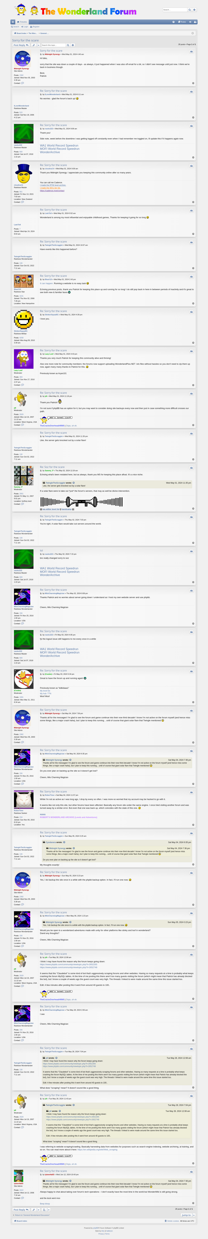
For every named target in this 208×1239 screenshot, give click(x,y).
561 (21, 192)
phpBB (95, 1228)
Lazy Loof (18, 370)
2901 (21, 494)
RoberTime (18, 810)
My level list (45, 691)
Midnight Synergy (21, 69)
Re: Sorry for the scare (53, 90)
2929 (21, 414)
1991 (21, 697)
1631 (21, 296)
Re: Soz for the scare (52, 467)
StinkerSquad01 (20, 331)
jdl (15, 408)
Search (16, 27)
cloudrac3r (18, 185)
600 (21, 152)
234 (21, 817)
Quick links (13, 22)
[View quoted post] (73, 483)
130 (21, 263)
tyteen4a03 (18, 1183)
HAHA (43, 814)
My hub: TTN (45, 693)
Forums (23, 22)
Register (36, 27)
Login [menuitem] (191, 22)
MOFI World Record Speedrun (59, 148)
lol (41, 550)
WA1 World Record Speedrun (59, 145)
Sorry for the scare (25, 40)
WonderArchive (50, 152)
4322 (21, 1190)
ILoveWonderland (21, 106)
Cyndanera (51, 842)
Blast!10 (17, 289)
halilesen (109, 1231)
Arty (102, 1231)
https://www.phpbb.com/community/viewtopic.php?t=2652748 (68, 967)
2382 (21, 75)
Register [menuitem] (196, 22)
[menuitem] (173, 21)
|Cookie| (17, 690)
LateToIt (17, 225)
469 (21, 377)
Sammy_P (18, 487)
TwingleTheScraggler (23, 256)
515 (21, 112)
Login (26, 27)
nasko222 (18, 145)
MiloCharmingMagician (23, 606)
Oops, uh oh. (71, 426)
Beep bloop (45, 1204)
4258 (21, 338)
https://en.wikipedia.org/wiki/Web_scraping (97, 1149)
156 (21, 613)
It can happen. (46, 283)
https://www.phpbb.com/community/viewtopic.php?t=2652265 (68, 964)
